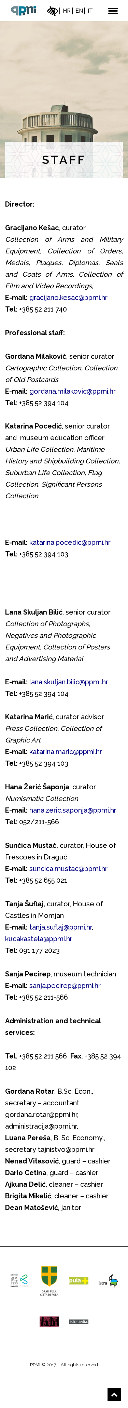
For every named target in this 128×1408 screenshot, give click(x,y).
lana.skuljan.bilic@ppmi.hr (68, 682)
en (79, 11)
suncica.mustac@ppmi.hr (68, 869)
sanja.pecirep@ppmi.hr (65, 986)
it (90, 11)
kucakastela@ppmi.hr (38, 939)
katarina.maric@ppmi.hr (65, 752)
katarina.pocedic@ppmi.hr (69, 542)
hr (67, 11)
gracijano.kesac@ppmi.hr (68, 297)
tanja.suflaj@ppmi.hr (60, 927)
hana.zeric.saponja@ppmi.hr (72, 810)
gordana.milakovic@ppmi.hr (72, 391)
